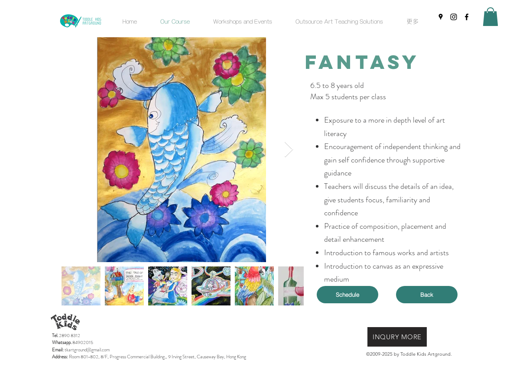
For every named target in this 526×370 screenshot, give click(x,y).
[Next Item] (289, 149)
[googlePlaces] (440, 17)
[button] (242, 21)
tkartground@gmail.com (87, 349)
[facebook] (466, 17)
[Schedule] (347, 294)
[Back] (427, 294)
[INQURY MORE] (397, 337)
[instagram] (453, 17)
